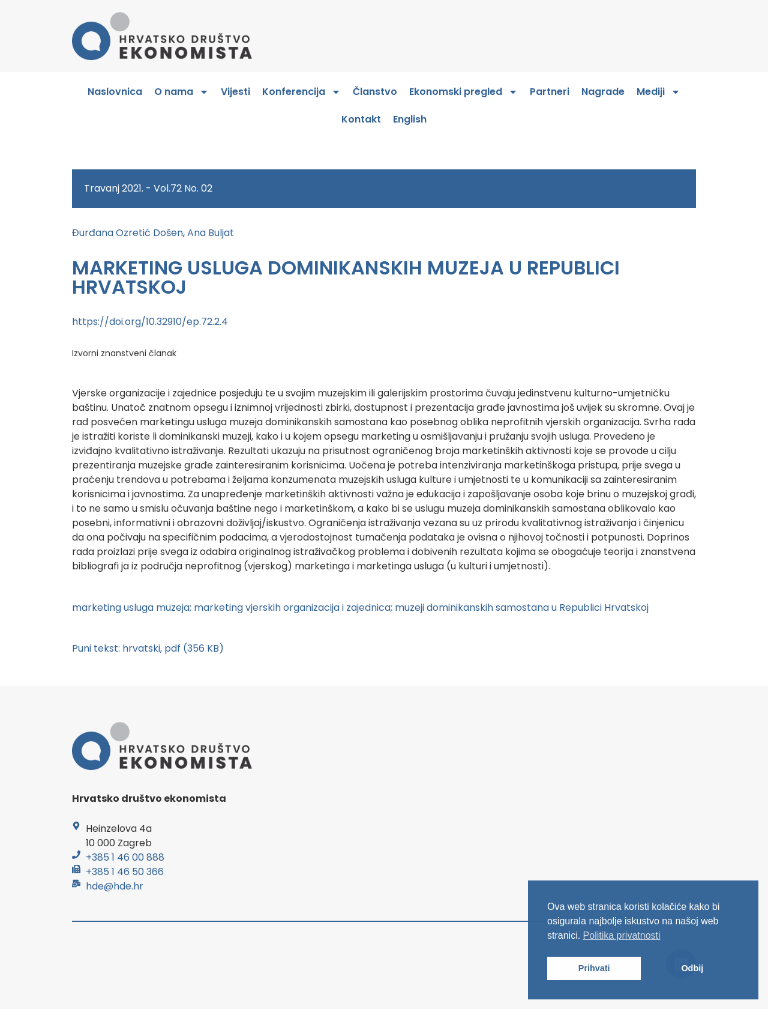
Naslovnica (115, 91)
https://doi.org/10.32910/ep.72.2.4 (150, 322)
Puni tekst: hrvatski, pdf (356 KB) (148, 648)
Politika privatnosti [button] (622, 935)
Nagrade (603, 91)
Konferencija (301, 92)
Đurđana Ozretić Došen (127, 233)
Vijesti (235, 91)
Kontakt (361, 119)
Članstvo (375, 91)
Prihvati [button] (594, 968)
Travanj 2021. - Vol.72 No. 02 (148, 188)
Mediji (658, 92)
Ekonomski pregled (463, 92)
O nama (181, 92)
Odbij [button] (692, 968)
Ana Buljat (210, 233)
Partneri (549, 91)
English (410, 119)
